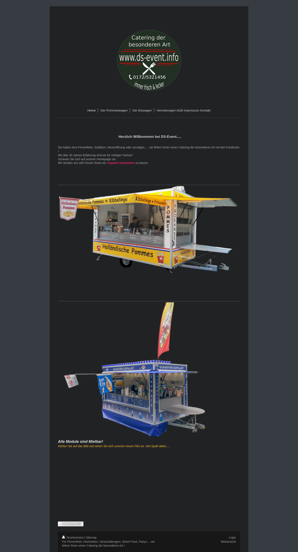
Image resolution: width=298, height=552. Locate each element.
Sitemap (91, 537)
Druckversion (73, 537)
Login (232, 537)
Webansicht (228, 541)
